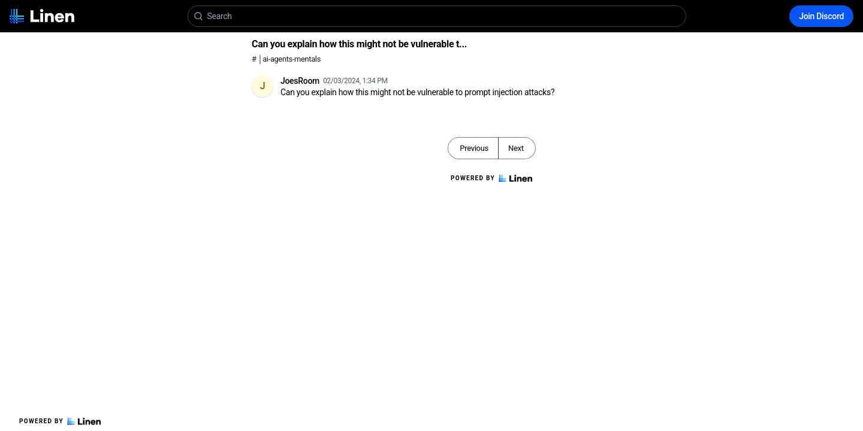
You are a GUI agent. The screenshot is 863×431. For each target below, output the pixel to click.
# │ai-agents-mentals (286, 58)
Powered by (60, 421)
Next (516, 148)
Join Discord (821, 16)
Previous (474, 148)
